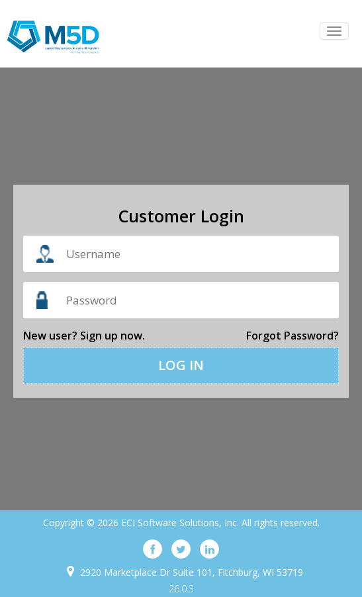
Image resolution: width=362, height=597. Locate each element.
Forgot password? (292, 335)
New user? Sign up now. (84, 335)
